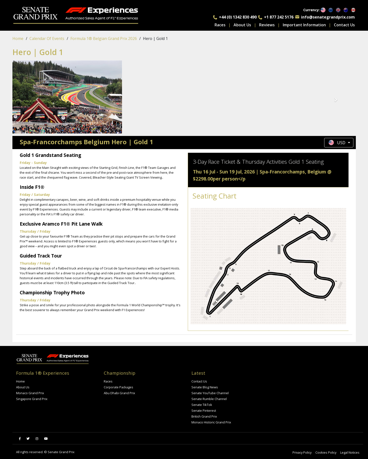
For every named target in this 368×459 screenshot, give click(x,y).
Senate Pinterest (203, 410)
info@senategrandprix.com (328, 17)
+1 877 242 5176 (278, 17)
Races (220, 25)
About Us (242, 25)
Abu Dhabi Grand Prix (119, 393)
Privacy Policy (302, 452)
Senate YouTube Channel (210, 393)
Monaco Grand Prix (30, 393)
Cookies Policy (325, 452)
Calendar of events (46, 38)
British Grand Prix (204, 416)
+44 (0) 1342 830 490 (238, 17)
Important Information (304, 25)
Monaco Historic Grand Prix (211, 422)
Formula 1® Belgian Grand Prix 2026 (103, 38)
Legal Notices (349, 452)
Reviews (267, 25)
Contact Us (344, 25)
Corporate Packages (118, 387)
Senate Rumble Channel (209, 399)
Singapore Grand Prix (31, 399)
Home (17, 38)
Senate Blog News (204, 387)
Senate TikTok (201, 404)
